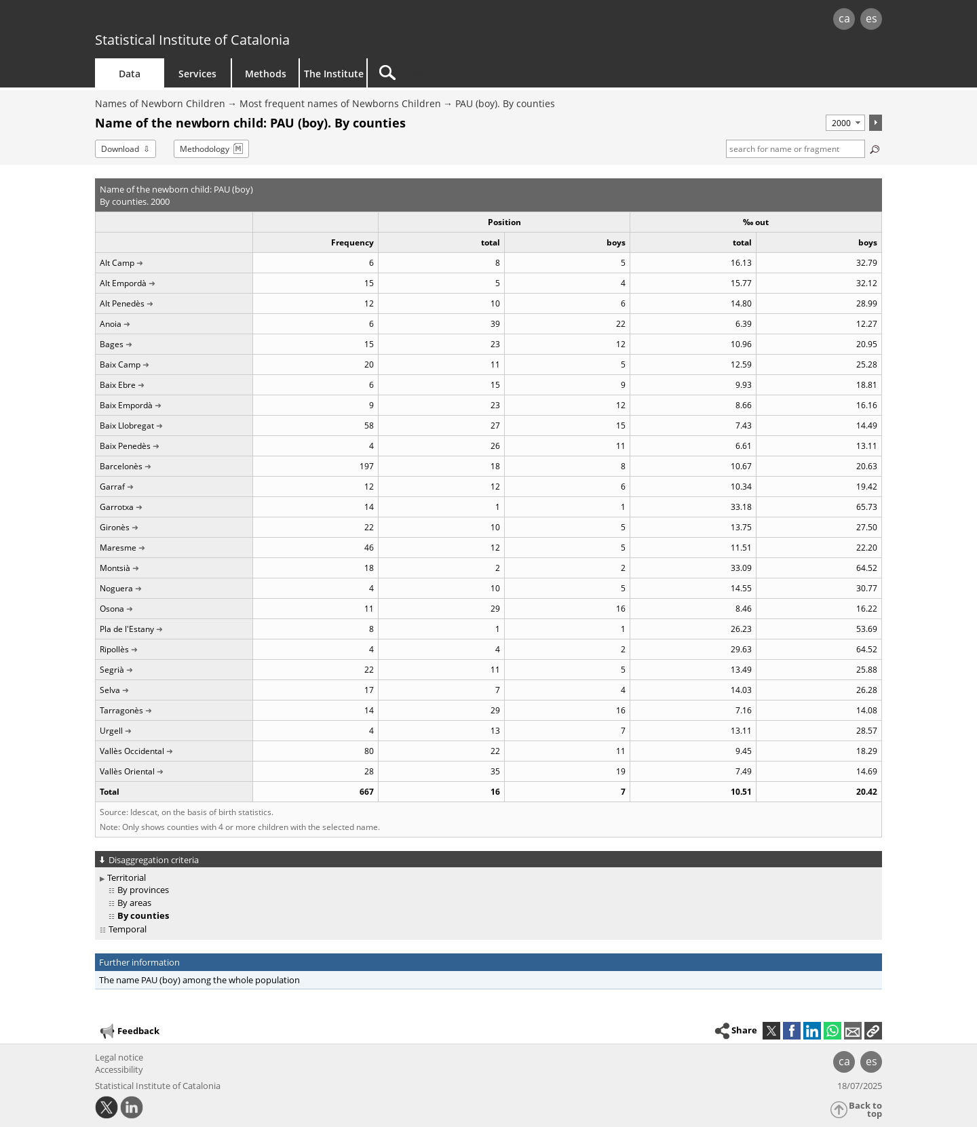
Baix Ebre (118, 385)
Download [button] (120, 149)
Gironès (115, 527)
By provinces (143, 890)
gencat (252, 20)
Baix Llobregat (127, 425)
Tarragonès (121, 710)
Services (197, 73)
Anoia (110, 324)
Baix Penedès (125, 446)
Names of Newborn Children (160, 103)
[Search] (483, 72)
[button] (873, 1031)
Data (129, 73)
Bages (111, 344)
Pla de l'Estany (127, 629)
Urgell (111, 730)
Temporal (128, 929)
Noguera (116, 588)
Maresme (118, 547)
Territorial (126, 877)
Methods (265, 73)
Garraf (112, 486)
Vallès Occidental (132, 751)
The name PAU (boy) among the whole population (199, 980)
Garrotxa (117, 507)
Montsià (115, 568)
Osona (112, 608)
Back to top (865, 1109)
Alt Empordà (123, 283)
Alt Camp (117, 263)
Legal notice (119, 1057)
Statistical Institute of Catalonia (192, 40)
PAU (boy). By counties (505, 103)
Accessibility (119, 1069)
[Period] (845, 123)
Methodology (204, 149)
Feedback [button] (128, 1031)
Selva (110, 690)
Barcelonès (121, 466)
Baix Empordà (126, 405)
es (871, 18)
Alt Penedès (122, 303)
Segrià (112, 669)
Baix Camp (120, 364)
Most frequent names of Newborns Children (340, 103)
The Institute (334, 73)
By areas (134, 902)
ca (844, 18)
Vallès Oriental (127, 771)
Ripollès (114, 649)
